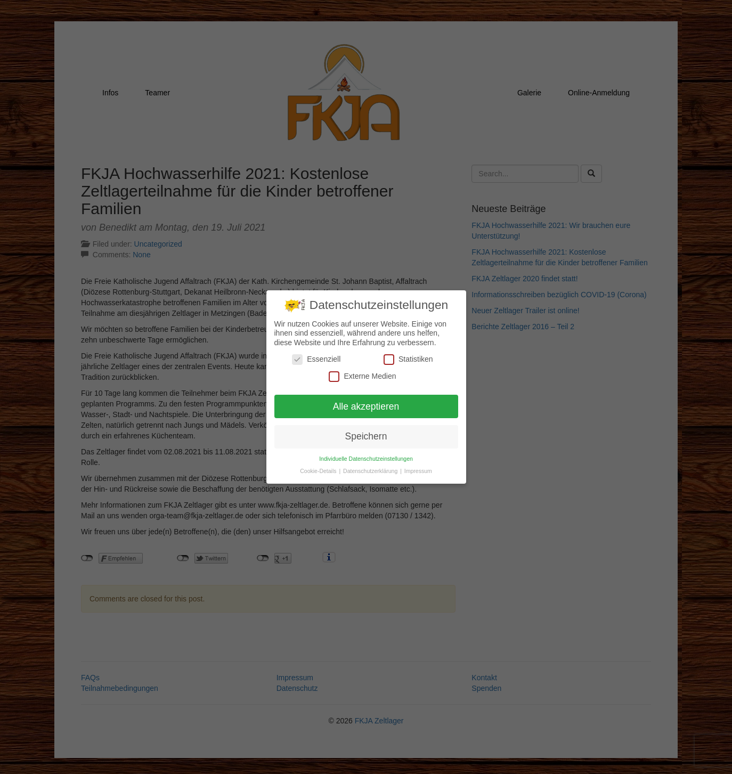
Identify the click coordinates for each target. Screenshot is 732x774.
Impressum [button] (418, 471)
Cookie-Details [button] (319, 471)
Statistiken (408, 359)
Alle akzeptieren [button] (366, 406)
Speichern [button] (366, 436)
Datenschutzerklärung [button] (371, 471)
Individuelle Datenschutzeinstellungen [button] (366, 458)
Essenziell (316, 359)
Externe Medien (362, 376)
